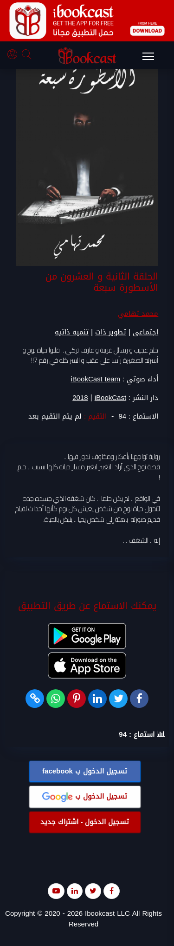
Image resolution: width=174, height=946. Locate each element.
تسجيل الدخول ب (84, 771)
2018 (80, 398)
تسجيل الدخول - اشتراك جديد (84, 821)
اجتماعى (145, 332)
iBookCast (110, 398)
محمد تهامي (138, 313)
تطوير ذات (110, 332)
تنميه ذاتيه (72, 332)
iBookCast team (95, 379)
